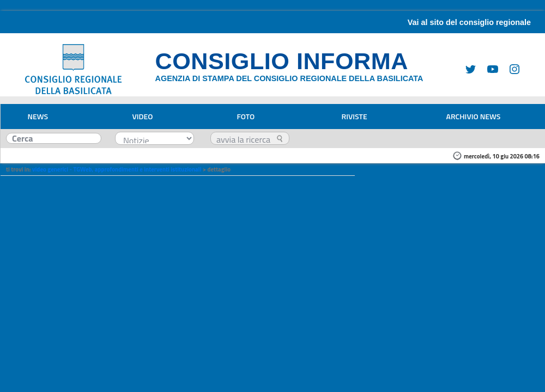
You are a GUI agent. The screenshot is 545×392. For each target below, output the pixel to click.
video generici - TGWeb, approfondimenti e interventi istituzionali (116, 169)
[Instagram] (510, 68)
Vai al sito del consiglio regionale (469, 22)
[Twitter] (466, 68)
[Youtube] (488, 68)
